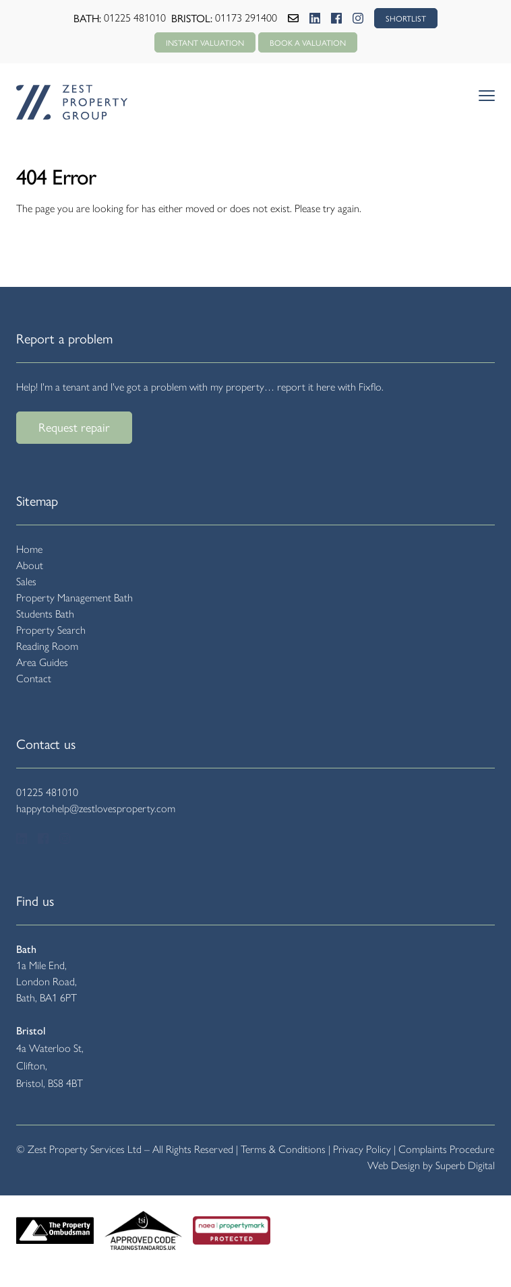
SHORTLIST (406, 18)
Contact (33, 678)
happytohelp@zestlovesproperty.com (95, 808)
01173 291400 (246, 17)
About (29, 565)
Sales (26, 581)
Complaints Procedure (446, 1149)
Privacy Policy (362, 1149)
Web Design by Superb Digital (431, 1165)
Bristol (31, 1030)
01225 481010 (135, 17)
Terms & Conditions (283, 1149)
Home (29, 549)
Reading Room (47, 646)
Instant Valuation (205, 42)
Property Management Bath (74, 597)
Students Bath (45, 613)
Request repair (74, 426)
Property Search (51, 630)
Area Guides (42, 662)
